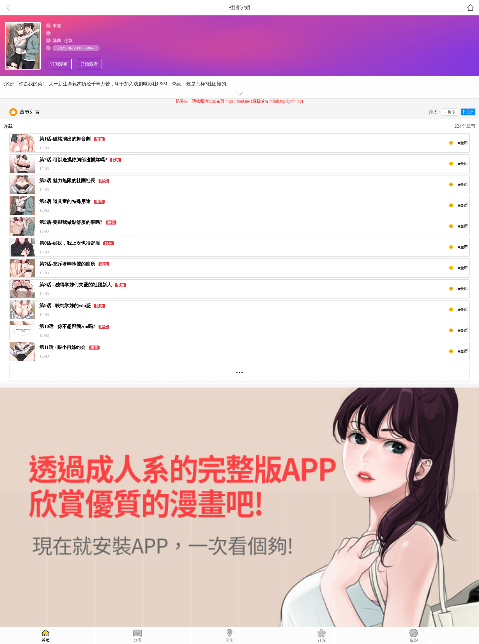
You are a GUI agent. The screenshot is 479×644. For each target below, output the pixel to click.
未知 (56, 25)
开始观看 (89, 64)
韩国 (56, 40)
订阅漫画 (59, 64)
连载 (68, 40)
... (240, 369)
